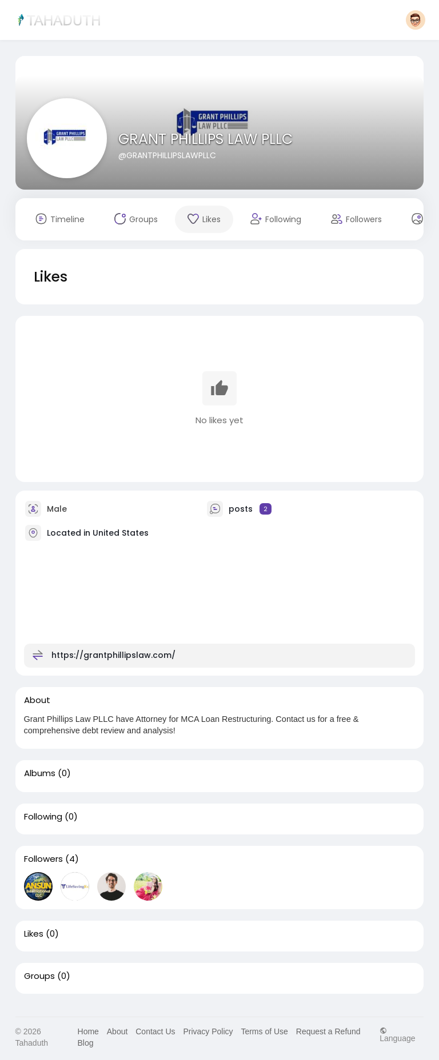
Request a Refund (328, 1031)
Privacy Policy (208, 1031)
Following (43, 816)
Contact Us (155, 1031)
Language (397, 1034)
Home (88, 1031)
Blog (86, 1042)
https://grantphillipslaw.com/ (113, 654)
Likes (33, 933)
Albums (39, 773)
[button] (415, 20)
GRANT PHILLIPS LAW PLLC (205, 139)
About (117, 1031)
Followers (43, 859)
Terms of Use (264, 1031)
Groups (39, 976)
